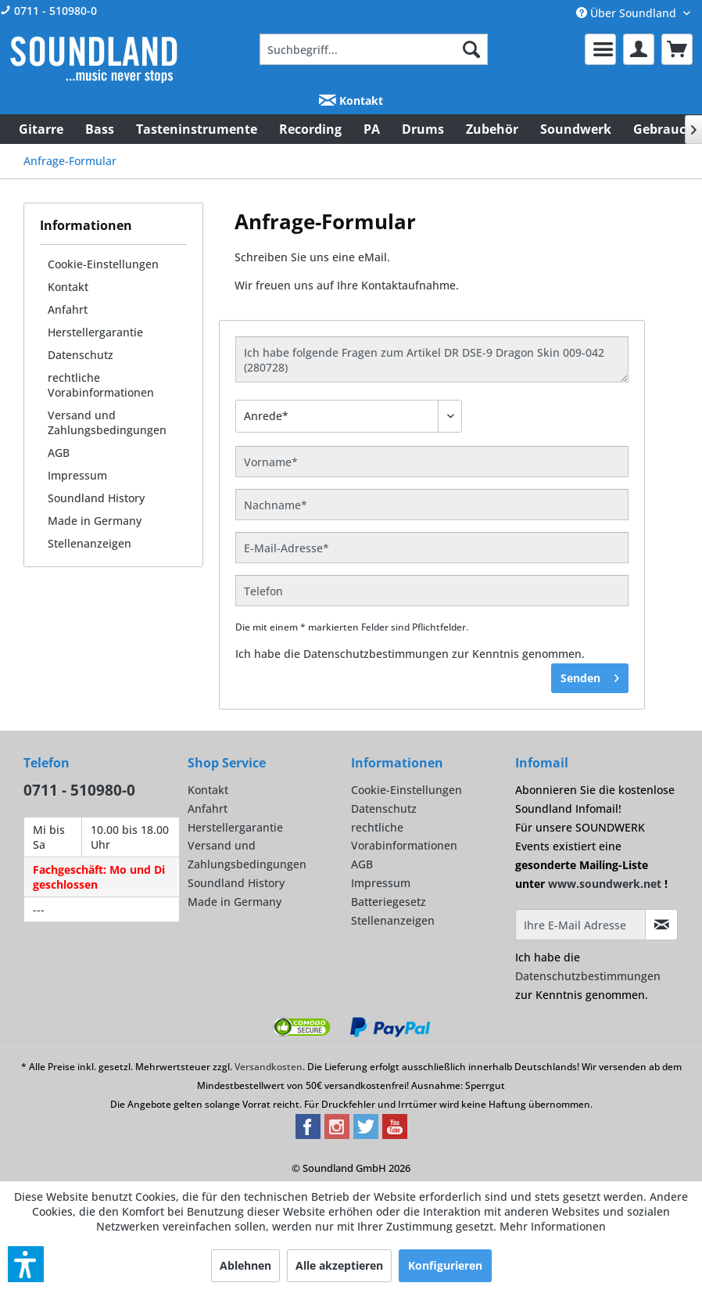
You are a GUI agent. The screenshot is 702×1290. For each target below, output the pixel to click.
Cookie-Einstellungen (103, 264)
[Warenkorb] (677, 49)
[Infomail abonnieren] (661, 924)
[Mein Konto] (638, 49)
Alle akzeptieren (339, 1265)
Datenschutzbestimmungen (376, 653)
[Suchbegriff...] (374, 49)
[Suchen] (471, 49)
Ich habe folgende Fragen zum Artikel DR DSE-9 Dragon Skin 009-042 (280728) (432, 359)
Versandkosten (269, 1066)
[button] (26, 1264)
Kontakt (351, 100)
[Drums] (423, 129)
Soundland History (96, 497)
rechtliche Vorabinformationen (101, 385)
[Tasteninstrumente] (196, 129)
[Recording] (310, 129)
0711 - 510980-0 (48, 10)
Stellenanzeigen (89, 543)
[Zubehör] (492, 129)
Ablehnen (245, 1265)
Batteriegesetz (388, 901)
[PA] (372, 129)
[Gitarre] (41, 129)
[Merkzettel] (600, 49)
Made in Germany (94, 520)
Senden (590, 675)
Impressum (77, 475)
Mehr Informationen (553, 1226)
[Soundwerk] (575, 129)
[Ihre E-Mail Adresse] (580, 924)
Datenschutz (80, 354)
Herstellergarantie (95, 332)
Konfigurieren (445, 1265)
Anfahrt (68, 309)
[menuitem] (374, 49)
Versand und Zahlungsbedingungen (107, 422)
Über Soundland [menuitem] (627, 12)
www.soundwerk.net (604, 883)
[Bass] (99, 129)
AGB (59, 452)
